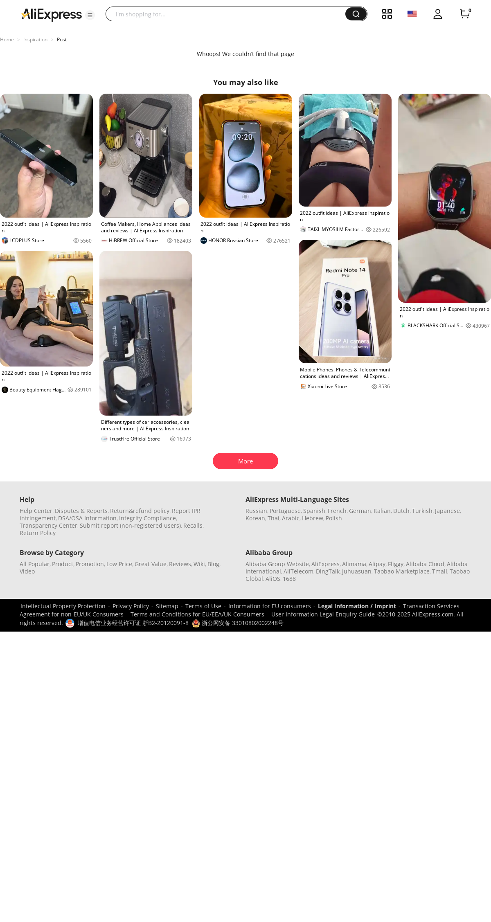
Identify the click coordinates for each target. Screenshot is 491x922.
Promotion (90, 564)
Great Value (151, 564)
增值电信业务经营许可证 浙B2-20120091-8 (133, 623)
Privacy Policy (131, 606)
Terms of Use (203, 606)
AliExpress (325, 564)
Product (62, 564)
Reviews (180, 564)
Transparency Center (48, 525)
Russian (256, 511)
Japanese (447, 511)
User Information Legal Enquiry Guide (323, 614)
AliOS (273, 578)
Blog (213, 564)
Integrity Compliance (147, 518)
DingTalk (328, 571)
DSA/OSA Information (87, 518)
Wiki (199, 564)
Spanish (314, 511)
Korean (255, 518)
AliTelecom (298, 571)
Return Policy (38, 533)
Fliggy (395, 564)
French (337, 511)
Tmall (439, 571)
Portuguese (285, 511)
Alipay (377, 564)
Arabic (291, 518)
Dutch (401, 511)
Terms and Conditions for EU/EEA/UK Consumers (197, 614)
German (360, 511)
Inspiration (35, 39)
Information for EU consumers (269, 606)
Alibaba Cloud (425, 564)
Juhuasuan (357, 571)
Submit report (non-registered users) (130, 525)
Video (27, 571)
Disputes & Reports (81, 511)
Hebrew (312, 518)
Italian (382, 511)
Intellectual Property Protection (63, 606)
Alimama (354, 564)
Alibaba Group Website (277, 564)
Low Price (119, 564)
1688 (289, 578)
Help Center (36, 511)
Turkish (422, 511)
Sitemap (167, 606)
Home (7, 39)
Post (62, 39)
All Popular (35, 564)
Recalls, (193, 525)
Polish (334, 518)
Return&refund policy (139, 511)
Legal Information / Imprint (357, 606)
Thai (273, 518)
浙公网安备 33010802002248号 (238, 623)
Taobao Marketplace (402, 571)
